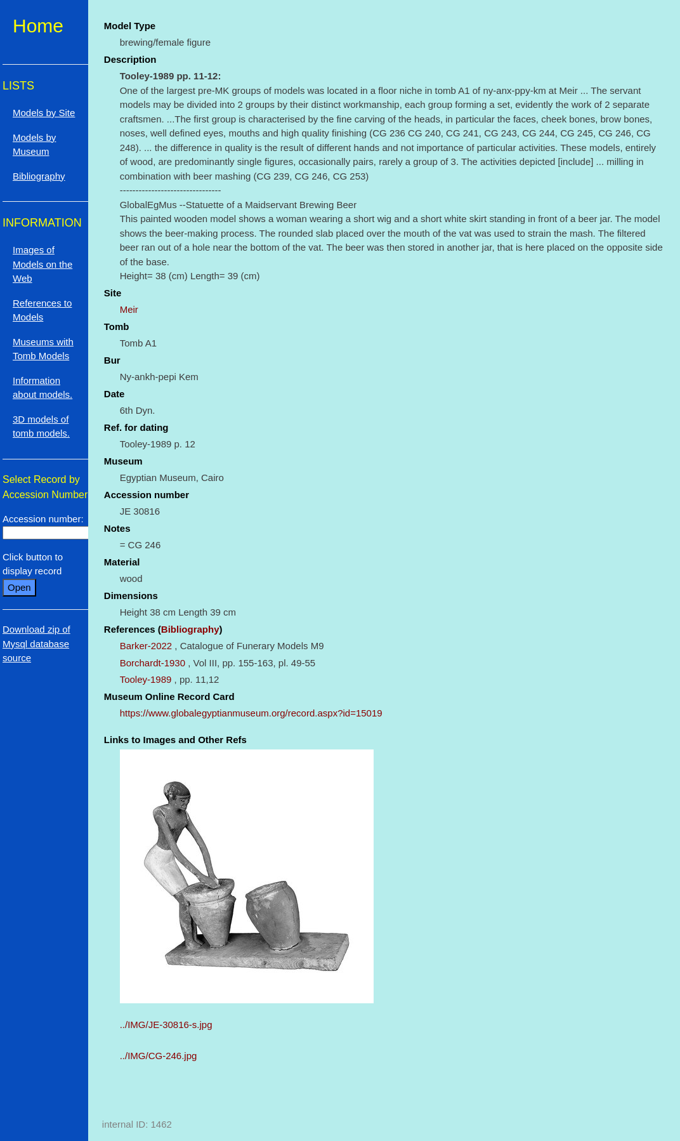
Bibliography (190, 629)
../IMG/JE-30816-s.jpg (166, 1024)
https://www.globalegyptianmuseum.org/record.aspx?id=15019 (251, 713)
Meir (129, 309)
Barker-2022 (146, 645)
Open (19, 587)
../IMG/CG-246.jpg (158, 1055)
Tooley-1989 (146, 679)
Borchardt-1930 (152, 662)
